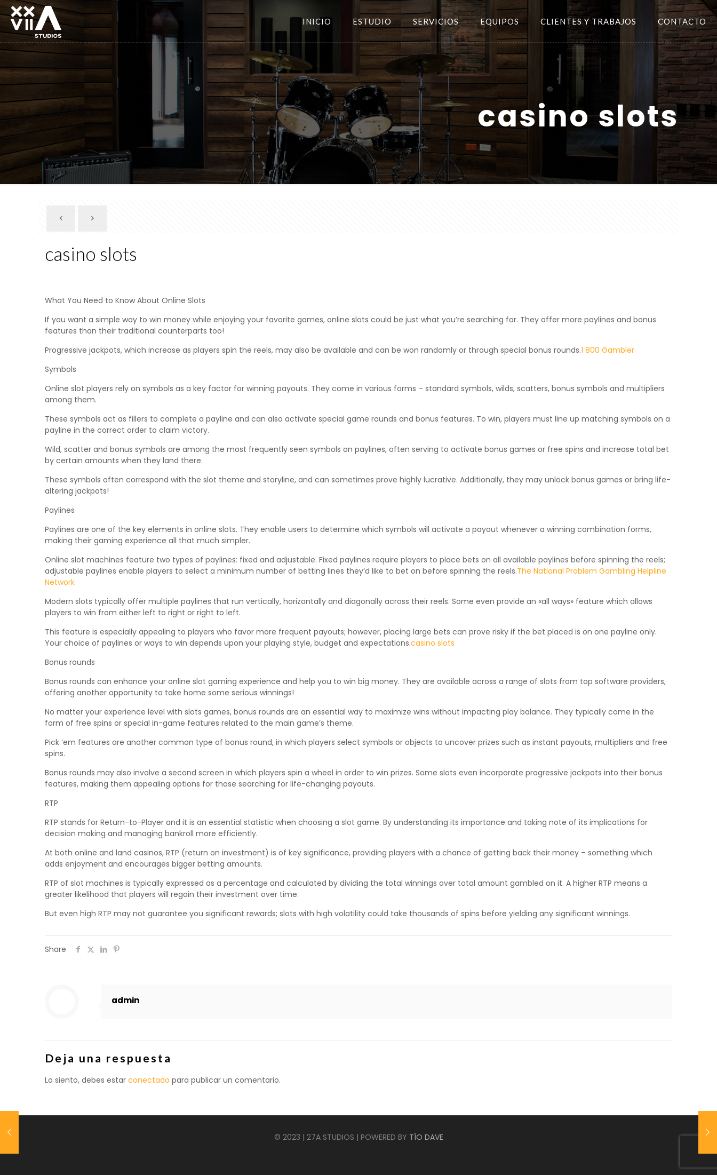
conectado (149, 1080)
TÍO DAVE (426, 1137)
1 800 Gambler (607, 350)
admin (125, 1000)
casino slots (433, 643)
